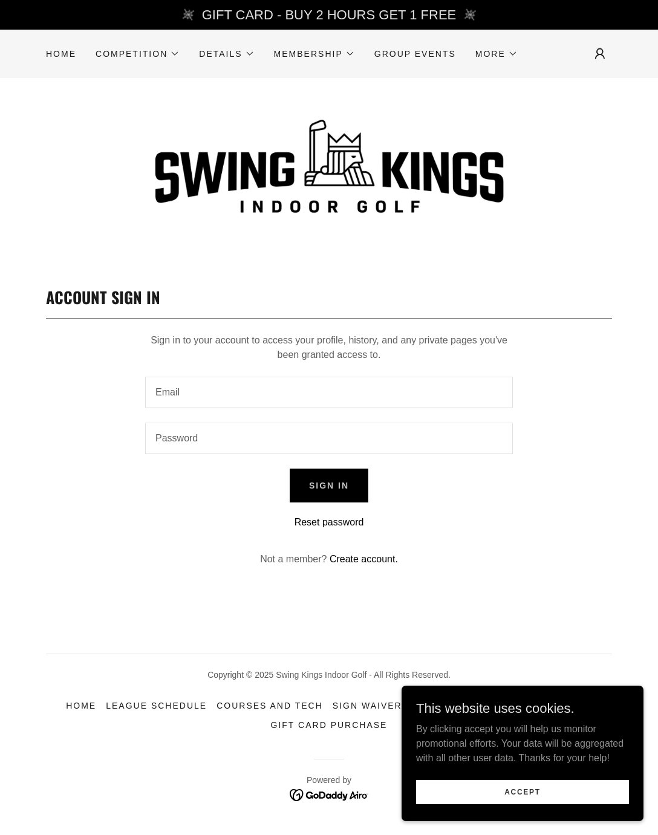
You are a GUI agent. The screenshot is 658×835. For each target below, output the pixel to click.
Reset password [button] (329, 522)
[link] (329, 169)
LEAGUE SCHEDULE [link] (156, 705)
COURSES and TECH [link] (270, 705)
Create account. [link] (364, 559)
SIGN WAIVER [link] (367, 705)
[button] (138, 54)
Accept (522, 791)
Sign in (329, 485)
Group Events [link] (415, 54)
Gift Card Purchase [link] (329, 725)
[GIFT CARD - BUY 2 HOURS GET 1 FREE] (329, 15)
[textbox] (329, 392)
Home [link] (61, 54)
